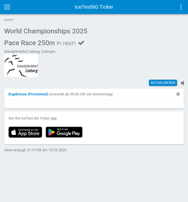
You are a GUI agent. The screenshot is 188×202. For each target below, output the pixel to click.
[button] (28, 94)
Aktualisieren (163, 83)
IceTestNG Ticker (94, 7)
